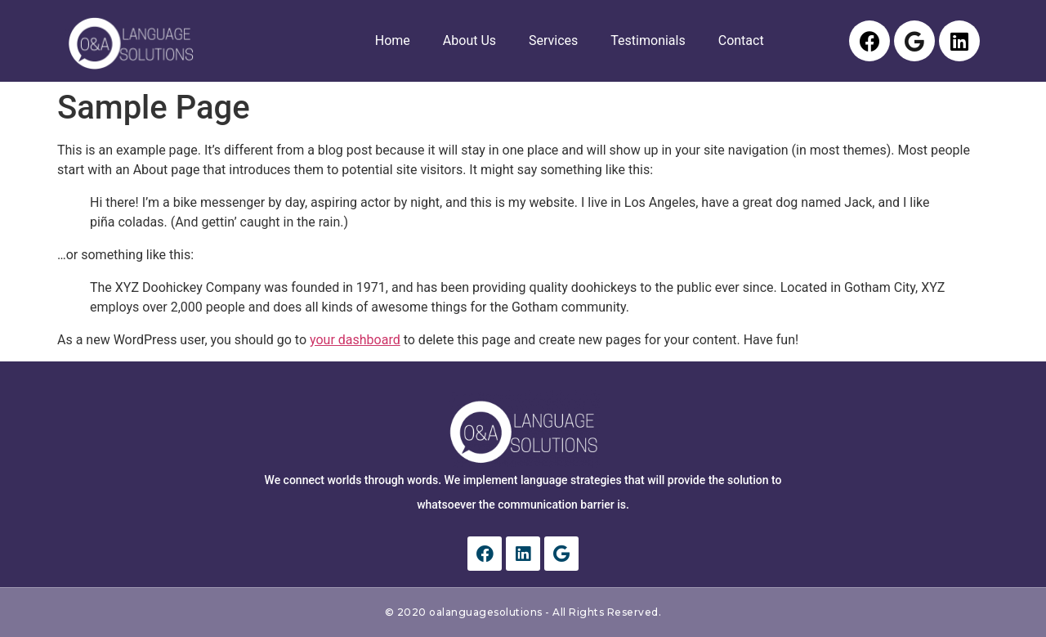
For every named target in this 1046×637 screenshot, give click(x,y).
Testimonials (647, 40)
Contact (741, 40)
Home (392, 40)
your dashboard (355, 340)
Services (553, 40)
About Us (469, 40)
